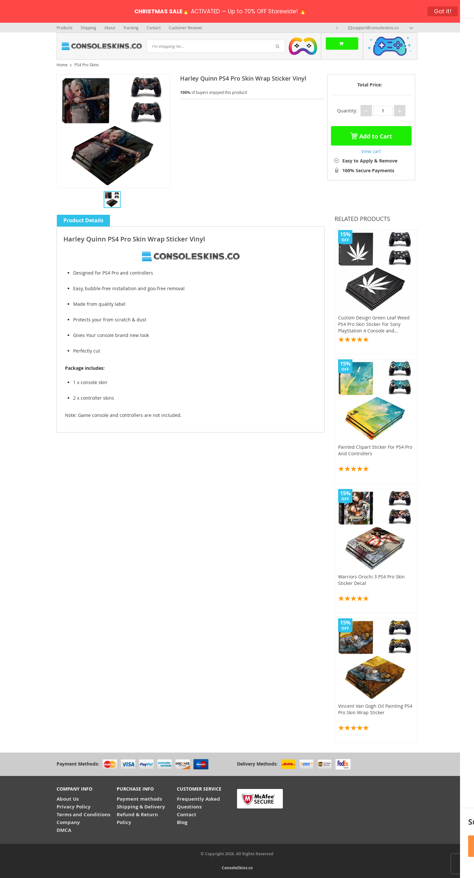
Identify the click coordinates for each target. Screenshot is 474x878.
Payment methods (139, 798)
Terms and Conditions (83, 814)
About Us (68, 798)
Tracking (130, 27)
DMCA (64, 830)
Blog (182, 822)
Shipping (88, 27)
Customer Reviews (185, 27)
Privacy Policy (74, 806)
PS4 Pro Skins (86, 64)
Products (64, 27)
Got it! (442, 11)
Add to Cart (371, 135)
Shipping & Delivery (141, 806)
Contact (154, 27)
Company (68, 822)
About (109, 27)
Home (62, 64)
